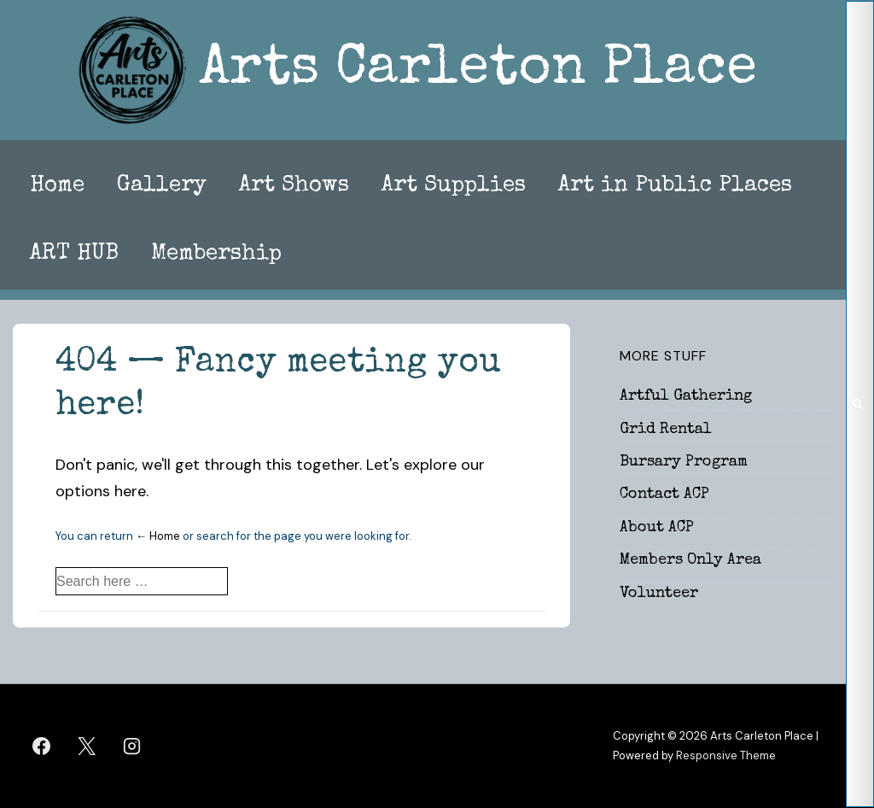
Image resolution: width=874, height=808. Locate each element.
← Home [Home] (158, 536)
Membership (216, 254)
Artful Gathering (686, 396)
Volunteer (659, 593)
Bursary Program (684, 462)
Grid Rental (666, 429)
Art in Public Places (675, 186)
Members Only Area (690, 560)
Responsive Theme (726, 755)
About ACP (657, 528)
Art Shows (294, 186)
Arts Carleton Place (478, 70)
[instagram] (132, 746)
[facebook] (42, 746)
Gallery (162, 186)
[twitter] (87, 746)
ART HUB (74, 254)
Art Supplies (454, 186)
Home (57, 186)
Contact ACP (664, 494)
